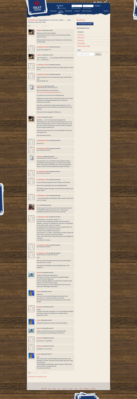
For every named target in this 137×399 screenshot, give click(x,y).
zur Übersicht (31, 376)
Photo (38, 205)
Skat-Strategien (81, 43)
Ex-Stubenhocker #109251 (43, 47)
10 (45, 25)
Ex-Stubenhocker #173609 (43, 195)
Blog (49, 388)
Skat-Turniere (80, 35)
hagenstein (39, 272)
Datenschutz (86, 388)
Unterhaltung (32, 20)
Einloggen (97, 6)
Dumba (38, 291)
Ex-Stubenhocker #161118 (42, 64)
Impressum (93, 388)
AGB (80, 388)
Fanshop (54, 388)
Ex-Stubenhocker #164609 (43, 148)
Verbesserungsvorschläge (83, 46)
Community (53, 11)
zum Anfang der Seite (41, 376)
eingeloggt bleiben (76, 8)
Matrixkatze (39, 86)
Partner (76, 388)
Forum (61, 11)
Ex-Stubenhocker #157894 (43, 179)
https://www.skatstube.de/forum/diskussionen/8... (49, 92)
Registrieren (60, 6)
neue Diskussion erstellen (85, 23)
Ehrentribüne (68, 11)
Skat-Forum (81, 20)
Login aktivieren (62, 8)
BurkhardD (39, 306)
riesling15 (39, 30)
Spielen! (106, 11)
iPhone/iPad (43, 388)
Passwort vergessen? (87, 8)
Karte (59, 388)
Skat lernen (64, 388)
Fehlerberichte (81, 37)
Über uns (71, 388)
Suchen (98, 54)
